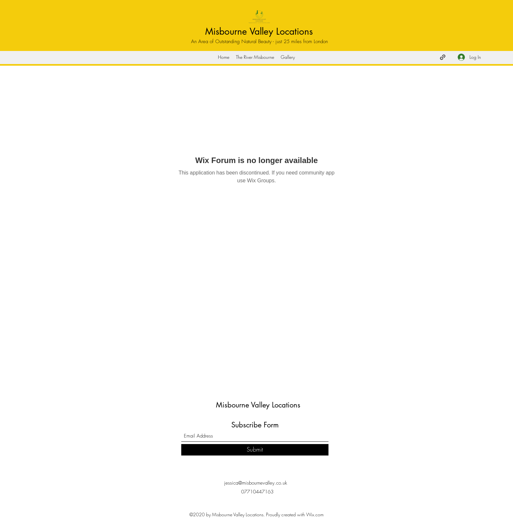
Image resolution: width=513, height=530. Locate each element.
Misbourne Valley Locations (259, 31)
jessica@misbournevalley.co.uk (255, 483)
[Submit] (254, 449)
